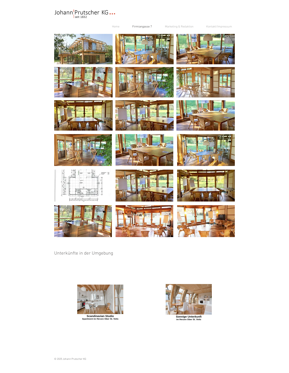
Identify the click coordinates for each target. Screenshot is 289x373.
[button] (83, 49)
